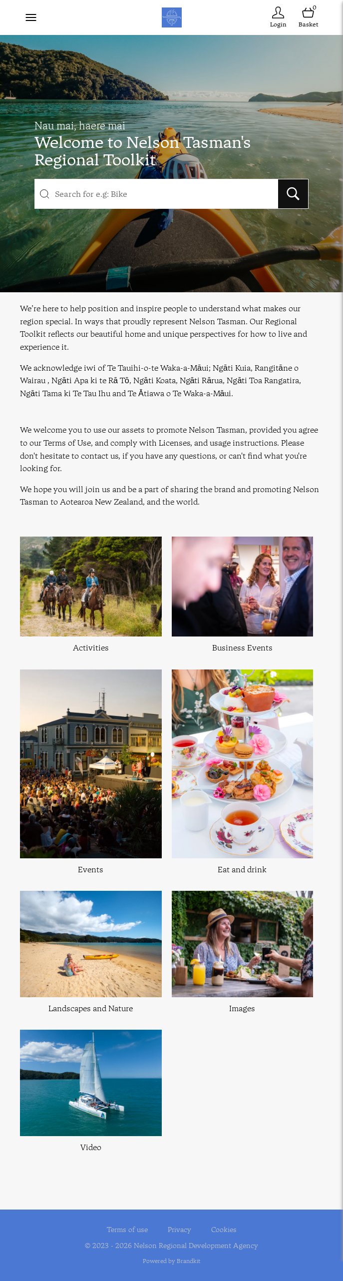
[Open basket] (308, 17)
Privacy (179, 1229)
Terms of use (127, 1229)
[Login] (278, 17)
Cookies (224, 1229)
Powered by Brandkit (171, 1261)
